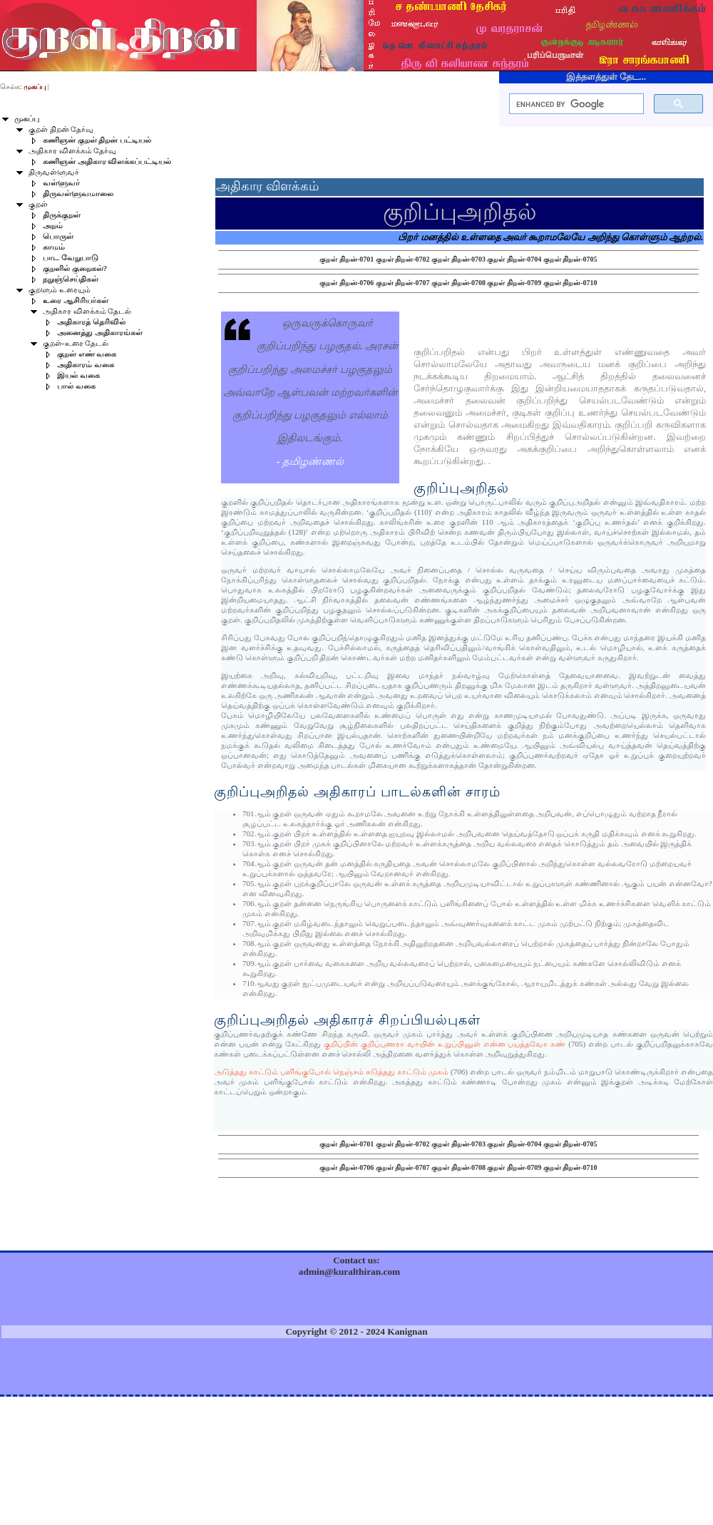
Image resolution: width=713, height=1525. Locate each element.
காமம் (54, 247)
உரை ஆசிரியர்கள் (75, 300)
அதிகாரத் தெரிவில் (91, 322)
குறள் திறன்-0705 (570, 259)
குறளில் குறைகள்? (75, 268)
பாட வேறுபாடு (70, 258)
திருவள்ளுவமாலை (78, 193)
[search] (575, 104)
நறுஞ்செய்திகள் (70, 279)
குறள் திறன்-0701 (346, 259)
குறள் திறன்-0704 (514, 259)
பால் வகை (76, 386)
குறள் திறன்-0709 (514, 283)
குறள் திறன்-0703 (458, 259)
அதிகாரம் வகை (85, 365)
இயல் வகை (78, 375)
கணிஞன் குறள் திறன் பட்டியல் (97, 140)
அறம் (53, 226)
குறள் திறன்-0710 (570, 283)
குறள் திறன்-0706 (346, 283)
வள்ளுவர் (61, 183)
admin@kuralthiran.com (349, 1271)
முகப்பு (26, 119)
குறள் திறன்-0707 (403, 283)
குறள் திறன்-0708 (458, 283)
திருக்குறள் (62, 215)
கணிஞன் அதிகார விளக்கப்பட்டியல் (107, 161)
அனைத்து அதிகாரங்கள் (100, 333)
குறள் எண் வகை (86, 354)
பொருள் (58, 236)
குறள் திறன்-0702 (403, 259)
